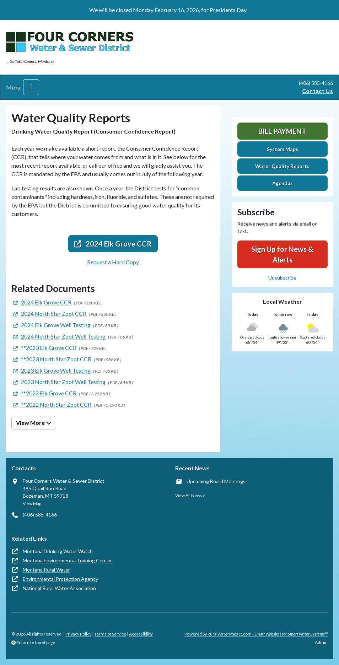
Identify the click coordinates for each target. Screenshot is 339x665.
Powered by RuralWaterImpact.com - (256, 634)
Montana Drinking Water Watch (58, 551)
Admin (321, 642)
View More (34, 422)
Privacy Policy (78, 634)
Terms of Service (110, 634)
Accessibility (141, 634)
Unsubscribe (282, 278)
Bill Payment (282, 131)
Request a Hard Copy (113, 262)
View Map (32, 503)
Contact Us (317, 90)
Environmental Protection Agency (60, 579)
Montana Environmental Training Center (67, 560)
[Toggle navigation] (31, 87)
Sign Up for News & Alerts (282, 254)
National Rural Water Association (59, 588)
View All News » (190, 495)
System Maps (282, 149)
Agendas (282, 183)
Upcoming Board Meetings (216, 481)
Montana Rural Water (46, 570)
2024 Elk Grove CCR (113, 243)
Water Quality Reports (282, 166)
